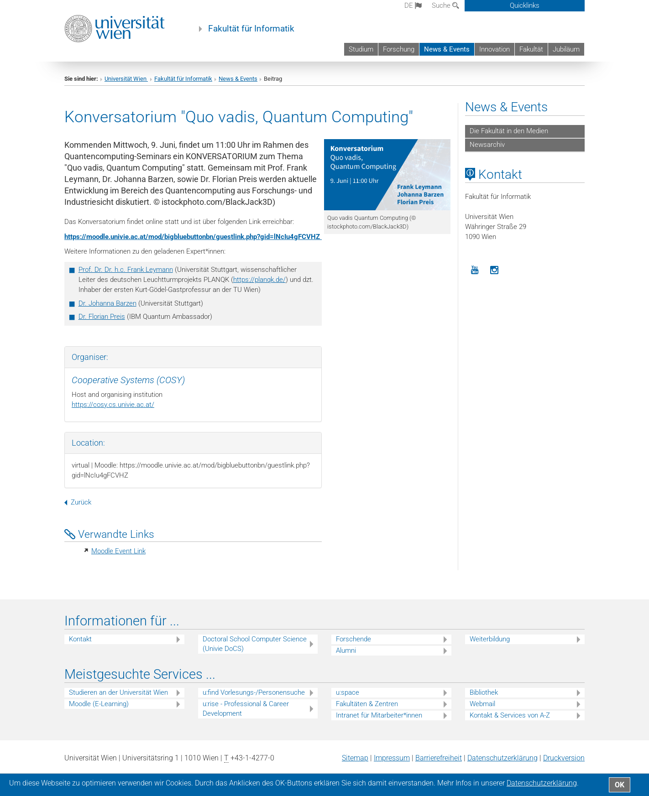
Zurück (77, 502)
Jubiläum (566, 49)
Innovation (494, 49)
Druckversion (564, 758)
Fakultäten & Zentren (367, 704)
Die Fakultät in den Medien (509, 131)
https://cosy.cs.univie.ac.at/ (113, 405)
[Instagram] (494, 270)
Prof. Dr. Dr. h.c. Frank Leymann (126, 269)
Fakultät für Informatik (251, 29)
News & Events (447, 49)
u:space (347, 692)
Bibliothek (484, 692)
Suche (445, 5)
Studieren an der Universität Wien (118, 692)
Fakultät (531, 49)
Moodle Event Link (118, 551)
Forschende (353, 639)
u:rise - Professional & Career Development (246, 709)
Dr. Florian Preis (102, 316)
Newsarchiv (487, 144)
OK (619, 784)
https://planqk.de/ (259, 280)
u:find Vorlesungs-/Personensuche (254, 692)
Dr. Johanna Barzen (107, 303)
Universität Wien (126, 78)
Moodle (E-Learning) (99, 704)
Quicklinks (524, 5)
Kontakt (80, 639)
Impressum (392, 758)
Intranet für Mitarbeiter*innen (379, 715)
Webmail (482, 704)
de (413, 5)
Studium (361, 49)
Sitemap (355, 758)
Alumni (346, 650)
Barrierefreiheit (438, 758)
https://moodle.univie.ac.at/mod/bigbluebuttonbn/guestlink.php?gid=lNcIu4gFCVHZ (193, 237)
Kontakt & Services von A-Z (510, 715)
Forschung (398, 49)
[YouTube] (475, 270)
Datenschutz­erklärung (502, 758)
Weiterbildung (490, 639)
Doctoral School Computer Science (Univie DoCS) (255, 644)
